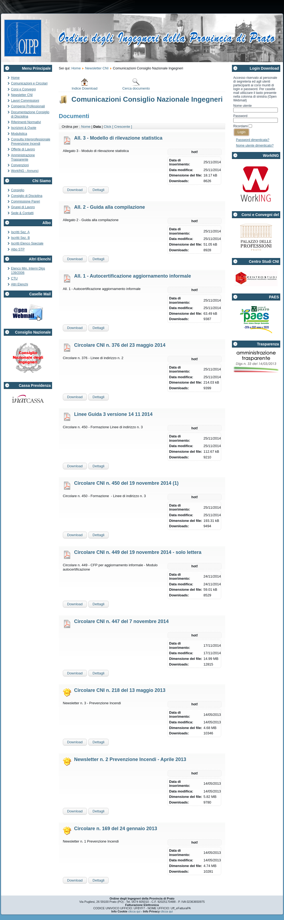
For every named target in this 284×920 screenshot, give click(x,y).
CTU (14, 278)
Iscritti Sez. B (20, 238)
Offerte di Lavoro (23, 149)
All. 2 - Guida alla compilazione (109, 207)
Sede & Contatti (22, 213)
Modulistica (19, 134)
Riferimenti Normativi (26, 122)
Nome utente (242, 106)
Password (240, 116)
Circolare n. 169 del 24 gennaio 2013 (115, 828)
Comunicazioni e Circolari (29, 83)
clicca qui (134, 911)
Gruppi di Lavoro (23, 207)
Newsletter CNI (22, 95)
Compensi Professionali (28, 106)
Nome (85, 127)
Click (107, 127)
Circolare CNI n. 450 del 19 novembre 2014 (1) (126, 483)
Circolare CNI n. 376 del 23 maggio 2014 (119, 345)
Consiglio (17, 190)
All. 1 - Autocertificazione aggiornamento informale (132, 276)
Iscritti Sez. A (20, 232)
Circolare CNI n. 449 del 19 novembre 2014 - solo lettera (137, 552)
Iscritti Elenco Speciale (27, 243)
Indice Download (84, 84)
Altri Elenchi (19, 284)
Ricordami (240, 126)
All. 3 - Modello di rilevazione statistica (118, 138)
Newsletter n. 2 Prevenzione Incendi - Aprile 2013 (130, 759)
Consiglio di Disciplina (26, 196)
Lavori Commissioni (25, 100)
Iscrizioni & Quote (23, 128)
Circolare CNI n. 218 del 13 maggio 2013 (119, 690)
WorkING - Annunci (24, 171)
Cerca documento (136, 84)
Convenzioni (20, 165)
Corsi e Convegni (23, 89)
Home (15, 78)
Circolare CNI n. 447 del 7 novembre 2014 (121, 621)
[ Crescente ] (122, 127)
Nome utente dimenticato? (255, 145)
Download (75, 190)
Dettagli (98, 190)
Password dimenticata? (252, 140)
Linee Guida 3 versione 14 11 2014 (113, 414)
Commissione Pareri (25, 201)
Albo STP (18, 249)
